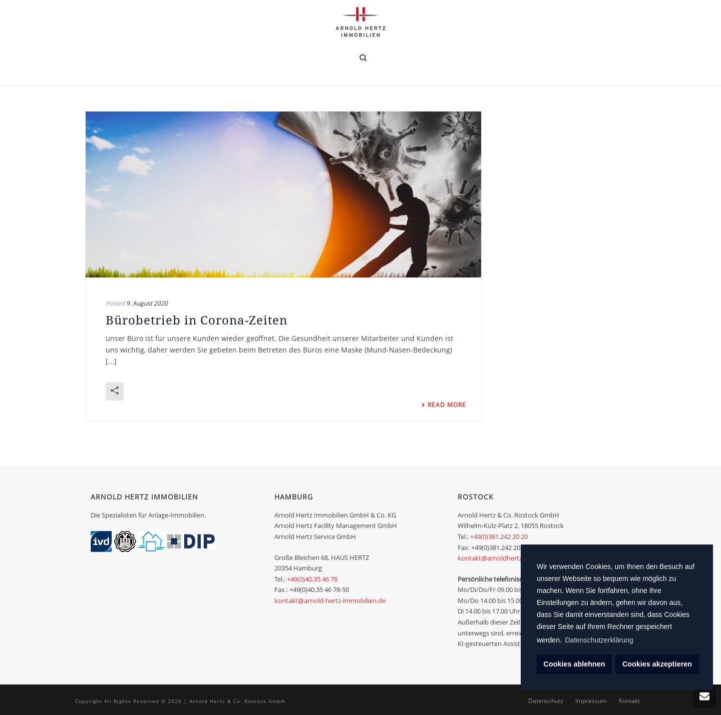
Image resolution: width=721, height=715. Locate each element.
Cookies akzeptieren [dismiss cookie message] (657, 664)
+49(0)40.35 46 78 (312, 579)
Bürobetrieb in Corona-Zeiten (196, 320)
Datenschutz (545, 701)
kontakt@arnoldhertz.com (497, 558)
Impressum (591, 701)
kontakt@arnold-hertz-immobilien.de (330, 600)
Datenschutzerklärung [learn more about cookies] (599, 640)
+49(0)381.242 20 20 (499, 536)
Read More (443, 405)
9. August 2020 (147, 303)
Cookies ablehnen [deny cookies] (574, 664)
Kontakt (629, 701)
